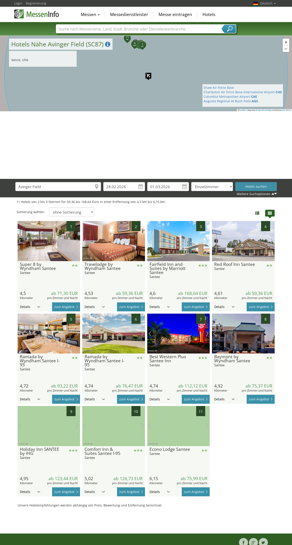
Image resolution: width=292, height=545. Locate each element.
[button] (146, 73)
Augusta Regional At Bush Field (231, 101)
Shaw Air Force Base (219, 87)
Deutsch (268, 3)
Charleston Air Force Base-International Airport (243, 92)
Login (18, 3)
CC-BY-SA (287, 110)
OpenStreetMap (264, 110)
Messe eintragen (175, 14)
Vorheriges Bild (20, 241)
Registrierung (36, 3)
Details (30, 307)
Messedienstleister (129, 14)
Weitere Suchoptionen (253, 194)
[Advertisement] (146, 145)
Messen (90, 14)
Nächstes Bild (77, 241)
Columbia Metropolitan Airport (230, 96)
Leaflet (242, 110)
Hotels (208, 14)
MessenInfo (36, 13)
